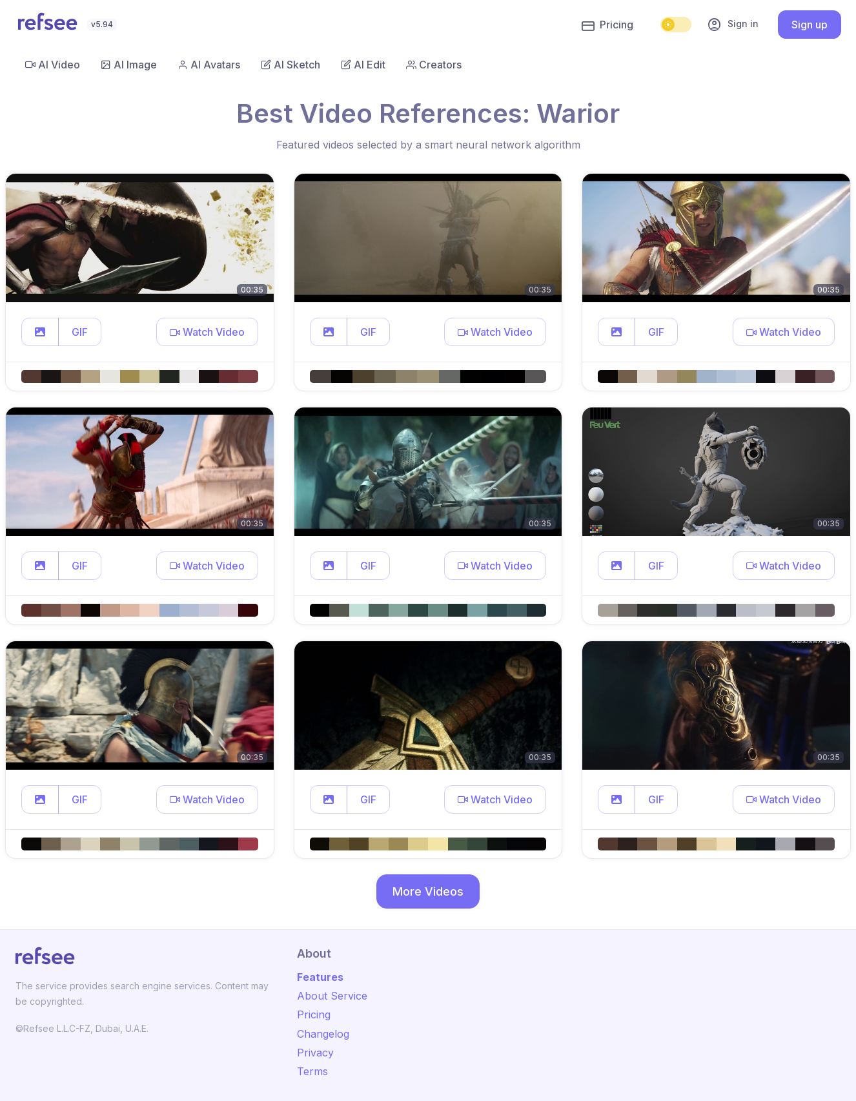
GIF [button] (80, 331)
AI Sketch (290, 64)
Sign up (809, 24)
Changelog (323, 1033)
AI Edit (363, 64)
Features (320, 977)
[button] (40, 332)
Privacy (315, 1052)
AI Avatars (209, 64)
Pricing (607, 25)
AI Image (129, 64)
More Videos (428, 891)
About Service (332, 995)
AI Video (52, 64)
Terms (312, 1071)
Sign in (733, 24)
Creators (434, 64)
